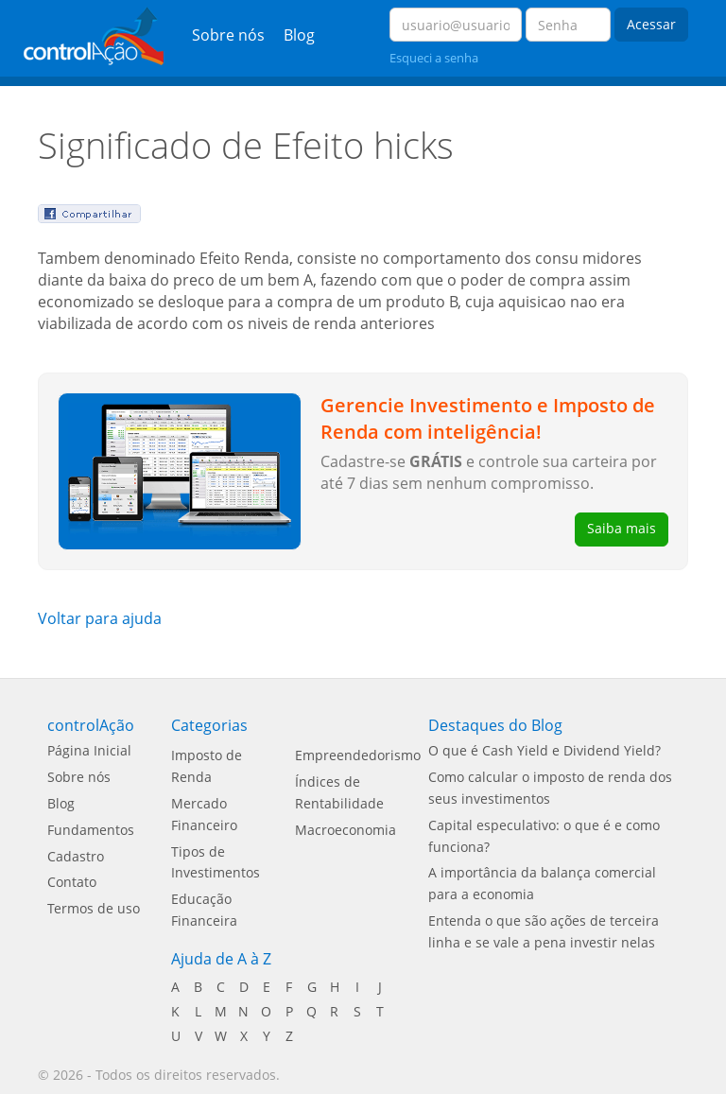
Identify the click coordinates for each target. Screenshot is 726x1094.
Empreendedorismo (358, 755)
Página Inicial (89, 750)
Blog (299, 35)
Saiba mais (621, 528)
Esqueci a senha (433, 57)
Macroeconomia (345, 830)
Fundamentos (90, 830)
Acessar (651, 24)
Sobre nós (228, 35)
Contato (71, 882)
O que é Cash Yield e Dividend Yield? (544, 750)
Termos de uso (93, 908)
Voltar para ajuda (100, 618)
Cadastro (75, 856)
